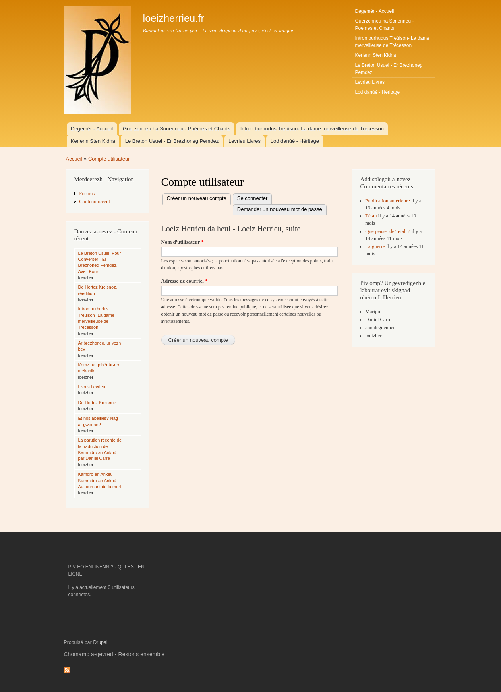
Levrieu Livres (370, 82)
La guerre (375, 246)
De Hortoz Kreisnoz (97, 402)
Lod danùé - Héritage (377, 92)
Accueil (74, 159)
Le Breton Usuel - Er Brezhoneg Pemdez (389, 68)
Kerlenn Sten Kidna (375, 55)
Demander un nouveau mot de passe (279, 209)
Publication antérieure (387, 201)
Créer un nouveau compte (199, 199)
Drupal (100, 642)
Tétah (371, 216)
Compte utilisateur (109, 159)
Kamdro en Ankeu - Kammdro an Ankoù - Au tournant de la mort (99, 480)
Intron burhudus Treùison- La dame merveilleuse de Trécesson (392, 41)
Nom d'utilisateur (182, 242)
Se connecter (252, 198)
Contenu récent (94, 201)
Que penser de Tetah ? (387, 231)
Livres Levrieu (91, 386)
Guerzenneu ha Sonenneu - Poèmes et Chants (384, 24)
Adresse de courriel (184, 281)
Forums (87, 193)
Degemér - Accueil (374, 11)
